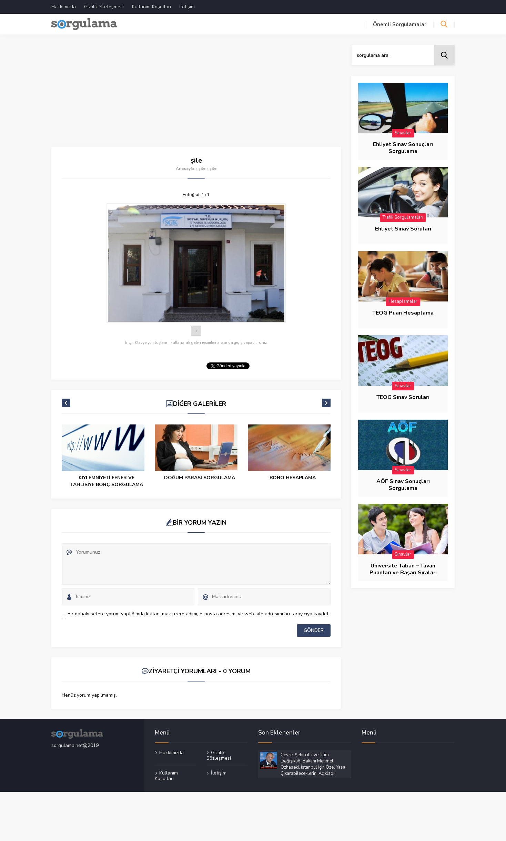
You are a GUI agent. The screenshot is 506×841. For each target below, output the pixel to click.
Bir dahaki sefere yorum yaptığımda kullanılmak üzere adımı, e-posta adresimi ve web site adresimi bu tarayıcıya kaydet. (199, 614)
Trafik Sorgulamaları (403, 217)
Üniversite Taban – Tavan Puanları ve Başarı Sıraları (403, 569)
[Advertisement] (196, 96)
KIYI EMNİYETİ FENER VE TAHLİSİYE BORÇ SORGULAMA (199, 481)
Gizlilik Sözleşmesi (104, 6)
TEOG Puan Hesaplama (403, 312)
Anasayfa (185, 168)
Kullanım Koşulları (151, 6)
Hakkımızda (63, 6)
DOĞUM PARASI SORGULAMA (292, 477)
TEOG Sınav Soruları (402, 397)
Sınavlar (403, 133)
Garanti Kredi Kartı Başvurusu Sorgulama (106, 481)
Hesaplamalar (402, 301)
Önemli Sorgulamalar (399, 24)
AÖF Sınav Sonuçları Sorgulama (403, 485)
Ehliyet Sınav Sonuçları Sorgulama (403, 148)
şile (202, 168)
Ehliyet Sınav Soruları (403, 228)
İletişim (187, 6)
